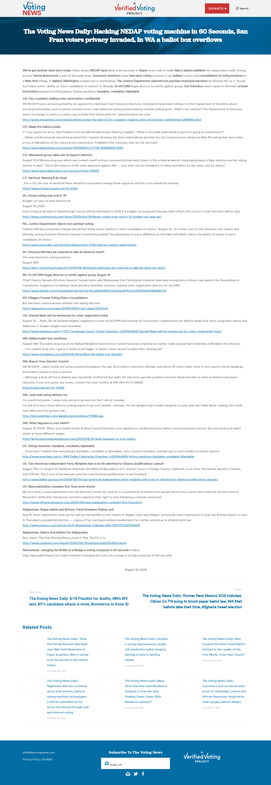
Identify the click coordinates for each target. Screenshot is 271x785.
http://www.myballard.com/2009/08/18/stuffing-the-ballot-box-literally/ (73, 354)
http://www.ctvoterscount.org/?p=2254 (50, 188)
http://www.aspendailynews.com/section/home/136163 (61, 171)
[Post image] (33, 644)
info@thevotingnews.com (39, 752)
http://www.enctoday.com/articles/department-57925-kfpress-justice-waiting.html (79, 245)
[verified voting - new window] (134, 15)
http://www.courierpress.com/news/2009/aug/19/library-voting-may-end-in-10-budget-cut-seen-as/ (92, 216)
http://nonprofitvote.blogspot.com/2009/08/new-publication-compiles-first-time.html (82, 502)
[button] (242, 8)
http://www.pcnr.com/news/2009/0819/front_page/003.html (65, 308)
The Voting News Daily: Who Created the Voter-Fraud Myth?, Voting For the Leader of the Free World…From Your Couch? (224, 646)
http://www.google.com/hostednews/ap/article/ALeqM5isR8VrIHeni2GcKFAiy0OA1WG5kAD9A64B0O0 (94, 290)
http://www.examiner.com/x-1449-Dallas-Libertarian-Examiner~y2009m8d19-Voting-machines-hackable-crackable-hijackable (108, 456)
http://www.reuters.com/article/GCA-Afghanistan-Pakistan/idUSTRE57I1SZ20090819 (81, 525)
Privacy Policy (32, 759)
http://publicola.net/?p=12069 (43, 387)
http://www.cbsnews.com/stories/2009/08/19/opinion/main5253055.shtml (74, 543)
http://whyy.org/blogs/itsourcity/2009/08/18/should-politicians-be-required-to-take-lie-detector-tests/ (94, 268)
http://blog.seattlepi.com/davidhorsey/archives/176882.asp (63, 416)
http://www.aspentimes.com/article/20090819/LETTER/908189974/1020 (73, 148)
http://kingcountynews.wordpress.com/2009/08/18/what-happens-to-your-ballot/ (79, 439)
